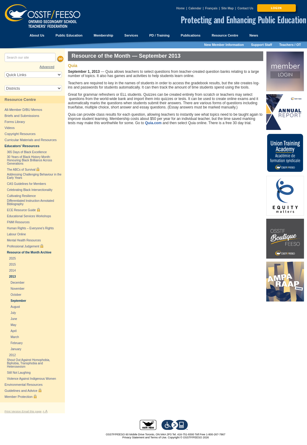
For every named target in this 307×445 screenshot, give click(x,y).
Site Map (227, 8)
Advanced (47, 67)
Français (211, 8)
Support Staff (261, 45)
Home (180, 8)
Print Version (13, 411)
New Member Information (224, 45)
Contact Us (245, 8)
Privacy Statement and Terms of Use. (144, 437)
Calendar (194, 8)
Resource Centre (20, 99)
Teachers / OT (290, 45)
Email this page (32, 411)
